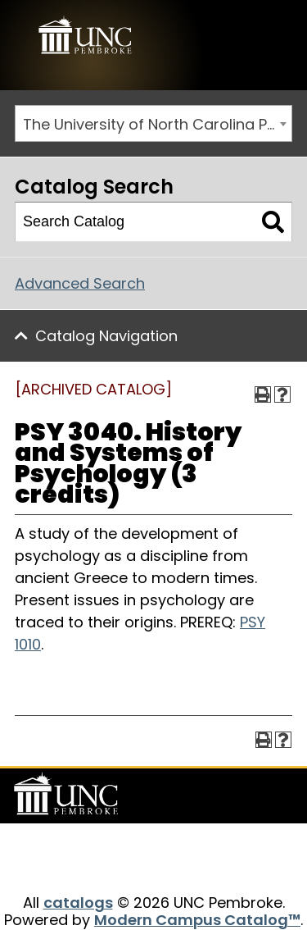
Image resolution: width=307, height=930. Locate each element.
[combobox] (153, 123)
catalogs (78, 902)
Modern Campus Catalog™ (197, 919)
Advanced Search (80, 283)
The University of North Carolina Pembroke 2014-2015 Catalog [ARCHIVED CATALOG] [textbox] (157, 124)
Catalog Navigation (106, 336)
